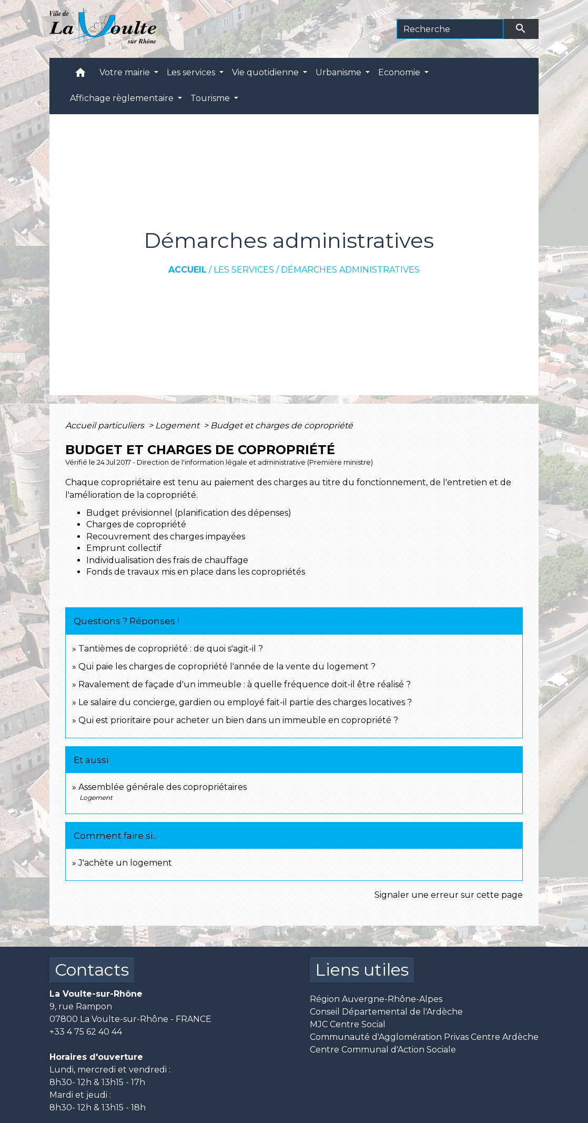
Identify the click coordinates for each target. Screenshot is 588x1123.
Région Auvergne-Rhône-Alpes (376, 999)
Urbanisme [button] (339, 72)
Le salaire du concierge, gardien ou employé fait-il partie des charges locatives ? (245, 702)
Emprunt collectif (123, 548)
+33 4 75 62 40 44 (85, 1032)
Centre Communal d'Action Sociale (383, 1050)
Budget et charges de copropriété (281, 425)
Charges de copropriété (136, 524)
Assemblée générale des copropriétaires (162, 787)
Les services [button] (192, 72)
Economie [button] (400, 72)
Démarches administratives (350, 270)
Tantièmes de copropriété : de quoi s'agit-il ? (170, 649)
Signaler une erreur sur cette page (448, 895)
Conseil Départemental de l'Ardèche (386, 1012)
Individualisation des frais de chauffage (167, 560)
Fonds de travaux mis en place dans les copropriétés (195, 572)
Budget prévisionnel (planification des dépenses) (188, 513)
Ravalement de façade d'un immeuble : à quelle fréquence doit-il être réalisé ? (244, 684)
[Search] (450, 29)
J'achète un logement (125, 863)
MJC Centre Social (348, 1024)
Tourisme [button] (211, 98)
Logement (178, 425)
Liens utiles (362, 969)
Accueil (187, 270)
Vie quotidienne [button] (266, 72)
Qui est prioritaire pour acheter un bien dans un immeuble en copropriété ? (238, 720)
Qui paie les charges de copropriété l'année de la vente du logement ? (227, 666)
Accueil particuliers (105, 425)
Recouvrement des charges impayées (165, 537)
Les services (244, 270)
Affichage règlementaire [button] (123, 98)
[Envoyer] (521, 29)
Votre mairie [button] (125, 72)
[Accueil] (102, 29)
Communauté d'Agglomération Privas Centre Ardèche (424, 1037)
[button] (80, 75)
